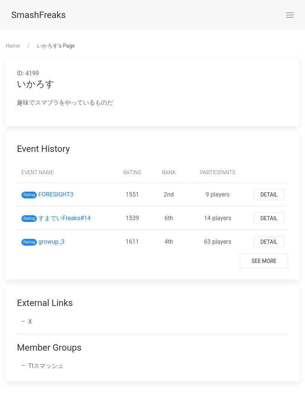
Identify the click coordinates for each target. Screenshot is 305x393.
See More (264, 261)
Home (13, 46)
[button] (290, 15)
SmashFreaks (38, 15)
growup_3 (51, 241)
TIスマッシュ (45, 365)
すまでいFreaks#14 (64, 218)
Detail (269, 195)
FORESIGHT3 (55, 194)
